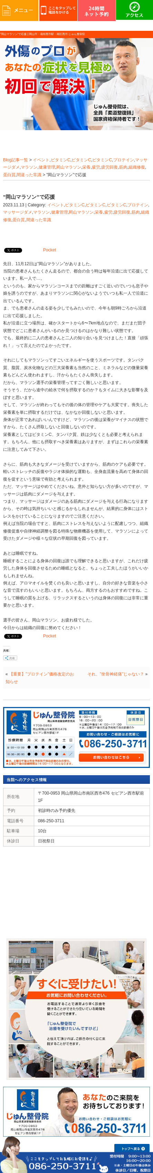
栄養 (86, 167)
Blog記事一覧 (15, 160)
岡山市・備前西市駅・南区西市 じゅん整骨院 (57, 34)
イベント (41, 160)
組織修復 (136, 167)
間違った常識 (29, 174)
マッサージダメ (17, 212)
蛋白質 (9, 174)
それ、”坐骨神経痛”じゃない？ (115, 674)
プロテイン (123, 160)
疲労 (96, 167)
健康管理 (47, 167)
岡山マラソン (68, 167)
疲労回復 (109, 167)
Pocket (49, 250)
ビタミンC (60, 160)
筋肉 (123, 167)
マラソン (29, 167)
